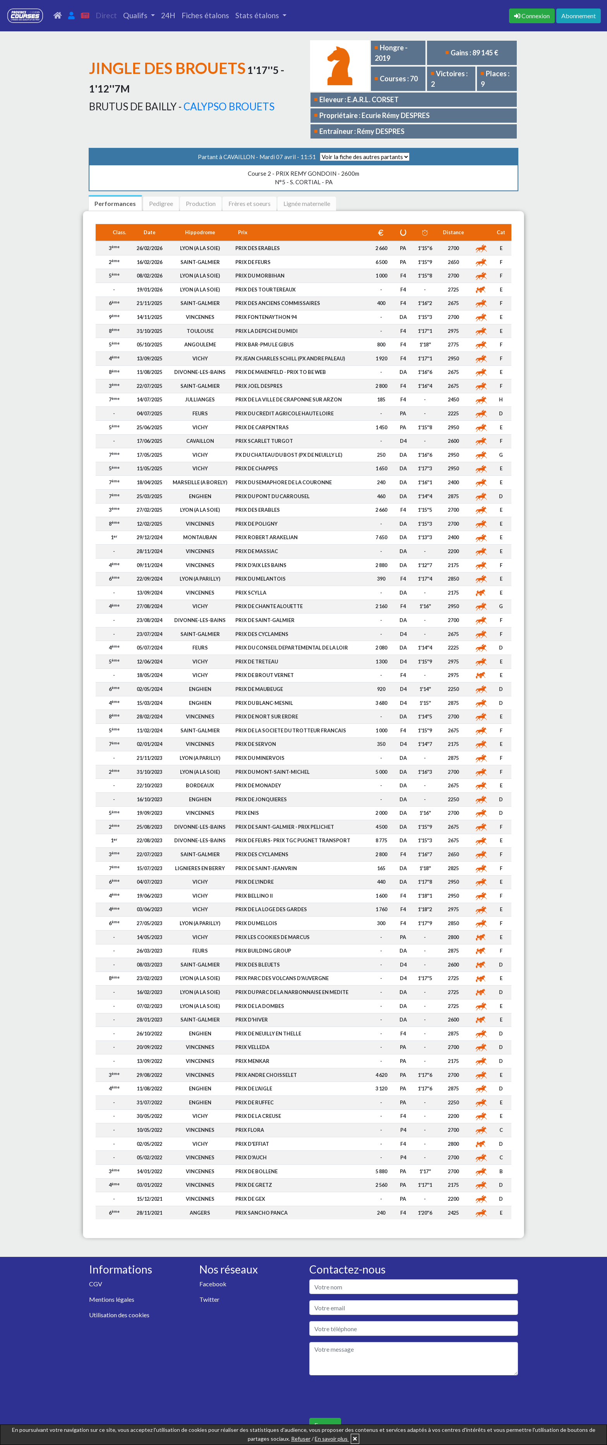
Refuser (300, 1438)
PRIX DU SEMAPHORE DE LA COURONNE (283, 482)
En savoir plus (332, 1438)
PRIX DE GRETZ (253, 1185)
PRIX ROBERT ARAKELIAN (266, 537)
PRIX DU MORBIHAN (260, 276)
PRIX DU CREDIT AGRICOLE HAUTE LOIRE (284, 413)
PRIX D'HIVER (251, 1019)
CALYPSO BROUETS (228, 106)
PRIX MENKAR (252, 1061)
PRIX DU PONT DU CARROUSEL (272, 496)
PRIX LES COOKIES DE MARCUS (272, 937)
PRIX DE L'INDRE (254, 882)
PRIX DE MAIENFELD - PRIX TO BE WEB (280, 372)
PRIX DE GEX (250, 1199)
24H (168, 15)
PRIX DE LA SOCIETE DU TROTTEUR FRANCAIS (290, 730)
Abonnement (578, 15)
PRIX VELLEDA (252, 1047)
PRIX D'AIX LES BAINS (260, 565)
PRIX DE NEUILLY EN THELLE (268, 1033)
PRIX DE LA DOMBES (259, 1006)
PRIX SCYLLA (250, 593)
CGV (95, 1283)
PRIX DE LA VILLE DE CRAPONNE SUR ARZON (288, 399)
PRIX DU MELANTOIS (260, 579)
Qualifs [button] (136, 15)
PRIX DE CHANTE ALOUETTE (269, 606)
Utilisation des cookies (119, 1314)
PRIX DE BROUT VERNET (264, 675)
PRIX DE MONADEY (258, 785)
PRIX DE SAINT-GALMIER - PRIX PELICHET (284, 827)
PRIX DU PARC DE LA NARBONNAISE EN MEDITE (291, 992)
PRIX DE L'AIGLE (253, 1088)
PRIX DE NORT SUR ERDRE (266, 716)
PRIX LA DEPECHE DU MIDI (266, 331)
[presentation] (368, 1397)
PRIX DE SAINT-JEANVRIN (266, 868)
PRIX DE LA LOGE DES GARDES (271, 909)
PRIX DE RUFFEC (254, 1102)
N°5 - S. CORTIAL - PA (303, 178)
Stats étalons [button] (258, 15)
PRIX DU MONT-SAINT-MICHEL (272, 772)
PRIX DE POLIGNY (256, 524)
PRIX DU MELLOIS (256, 923)
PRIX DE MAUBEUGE (259, 689)
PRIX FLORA (249, 1130)
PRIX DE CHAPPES (256, 468)
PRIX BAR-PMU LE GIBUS (264, 344)
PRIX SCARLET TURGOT (264, 441)
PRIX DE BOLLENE (256, 1171)
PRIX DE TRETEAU (256, 661)
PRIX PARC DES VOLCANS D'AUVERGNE (282, 978)
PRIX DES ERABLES (257, 248)
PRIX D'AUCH (251, 1157)
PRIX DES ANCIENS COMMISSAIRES (277, 303)
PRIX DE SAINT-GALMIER (265, 620)
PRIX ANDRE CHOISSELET (266, 1075)
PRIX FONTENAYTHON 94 (266, 317)
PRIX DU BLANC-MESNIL (264, 703)
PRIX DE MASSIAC (256, 551)
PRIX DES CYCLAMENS (261, 634)
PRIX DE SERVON (255, 744)
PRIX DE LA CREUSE (258, 1116)
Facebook (212, 1283)
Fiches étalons (205, 15)
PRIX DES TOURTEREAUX (265, 289)
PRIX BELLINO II (254, 896)
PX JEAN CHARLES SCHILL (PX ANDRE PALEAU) (290, 358)
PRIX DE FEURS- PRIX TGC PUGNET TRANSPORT (292, 840)
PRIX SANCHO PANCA (261, 1213)
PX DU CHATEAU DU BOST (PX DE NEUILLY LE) (288, 455)
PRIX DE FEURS (253, 262)
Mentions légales (111, 1299)
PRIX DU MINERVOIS (260, 758)
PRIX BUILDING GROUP (263, 951)
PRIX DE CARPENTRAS (262, 427)
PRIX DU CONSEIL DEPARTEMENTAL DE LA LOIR (291, 648)
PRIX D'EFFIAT (252, 1144)
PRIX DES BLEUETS (257, 965)
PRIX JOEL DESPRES (259, 386)
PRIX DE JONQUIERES (261, 799)
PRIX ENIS (247, 813)
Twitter (209, 1299)
